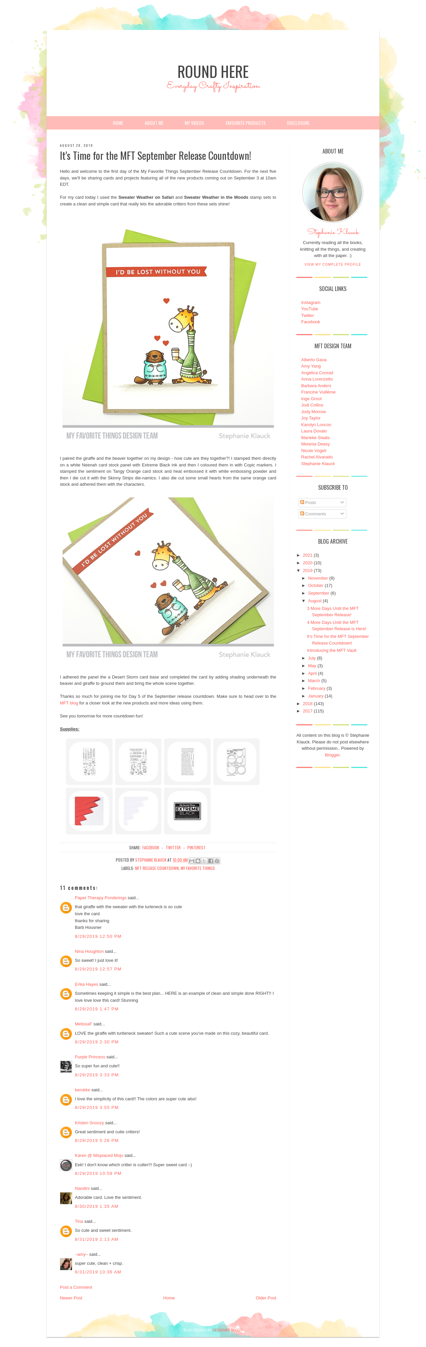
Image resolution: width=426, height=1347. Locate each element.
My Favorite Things (198, 868)
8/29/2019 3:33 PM (97, 1074)
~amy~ (81, 1254)
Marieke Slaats (315, 437)
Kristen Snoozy (90, 1122)
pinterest (196, 847)
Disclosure (298, 122)
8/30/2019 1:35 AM (96, 1206)
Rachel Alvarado (317, 456)
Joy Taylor (310, 417)
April (312, 673)
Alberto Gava (313, 359)
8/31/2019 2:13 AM (96, 1239)
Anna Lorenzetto (317, 379)
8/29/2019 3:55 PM (97, 1107)
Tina (79, 1221)
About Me (154, 122)
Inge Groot (311, 398)
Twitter (307, 315)
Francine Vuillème (318, 392)
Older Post (266, 1297)
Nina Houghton (89, 951)
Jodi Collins (312, 405)
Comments (313, 513)
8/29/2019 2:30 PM (97, 1041)
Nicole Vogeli (313, 450)
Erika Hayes (86, 984)
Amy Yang (311, 366)
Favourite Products (246, 122)
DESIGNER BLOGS (227, 1330)
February (316, 688)
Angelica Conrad (317, 372)
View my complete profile (333, 264)
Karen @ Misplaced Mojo (99, 1155)
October (315, 585)
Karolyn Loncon (316, 424)
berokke (82, 1089)
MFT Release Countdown (157, 868)
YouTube (309, 308)
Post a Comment (76, 1287)
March (314, 680)
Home (118, 122)
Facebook (310, 321)
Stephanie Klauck (333, 234)
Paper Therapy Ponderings (100, 897)
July (312, 658)
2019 (308, 570)
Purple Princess (90, 1056)
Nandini (82, 1188)
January (315, 695)
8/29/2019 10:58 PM (98, 1173)
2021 (308, 555)
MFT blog (69, 702)
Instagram (310, 302)
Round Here (213, 71)
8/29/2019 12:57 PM (98, 968)
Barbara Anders (316, 385)
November (318, 578)
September (318, 593)
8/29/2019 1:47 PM (97, 1008)
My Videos (194, 122)
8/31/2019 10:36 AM (98, 1271)
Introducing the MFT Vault (331, 650)
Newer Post (71, 1297)
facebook (150, 847)
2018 (308, 703)
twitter (173, 847)
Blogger (332, 754)
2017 (308, 710)
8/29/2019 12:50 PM (98, 936)
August (314, 600)
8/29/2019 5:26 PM (97, 1140)
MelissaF (83, 1023)
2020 (308, 562)
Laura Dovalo (314, 430)
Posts (308, 502)
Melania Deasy (315, 443)
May (312, 665)
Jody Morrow (313, 411)
